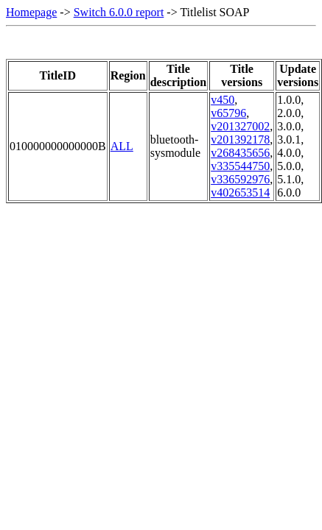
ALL (122, 146)
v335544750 (240, 166)
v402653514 (240, 192)
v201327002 (240, 126)
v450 (222, 99)
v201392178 (240, 139)
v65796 (228, 113)
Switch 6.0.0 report (119, 12)
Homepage (31, 12)
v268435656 (240, 152)
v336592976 (240, 179)
